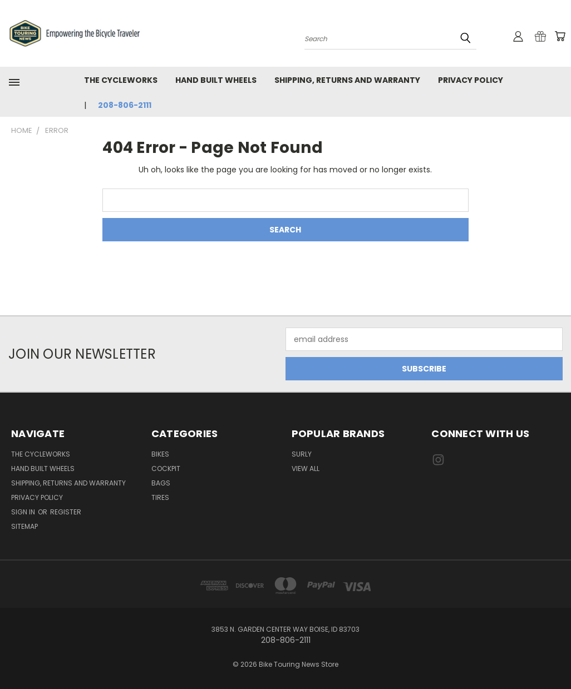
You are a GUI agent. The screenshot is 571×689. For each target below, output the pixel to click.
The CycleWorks (120, 80)
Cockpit (165, 468)
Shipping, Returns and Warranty (347, 80)
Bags (160, 483)
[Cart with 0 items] (559, 36)
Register (65, 512)
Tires (160, 497)
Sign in (24, 512)
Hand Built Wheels (216, 80)
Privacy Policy (470, 80)
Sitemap (24, 526)
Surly (302, 454)
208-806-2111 (124, 105)
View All (305, 468)
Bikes (160, 454)
